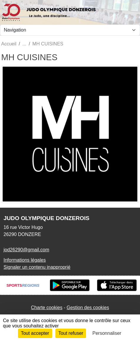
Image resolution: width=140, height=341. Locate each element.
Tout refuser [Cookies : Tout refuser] (70, 333)
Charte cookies (46, 307)
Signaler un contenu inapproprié (37, 267)
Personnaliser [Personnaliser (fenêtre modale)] (107, 333)
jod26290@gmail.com (26, 249)
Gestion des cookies (88, 307)
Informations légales (25, 260)
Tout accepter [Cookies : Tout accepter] (35, 333)
